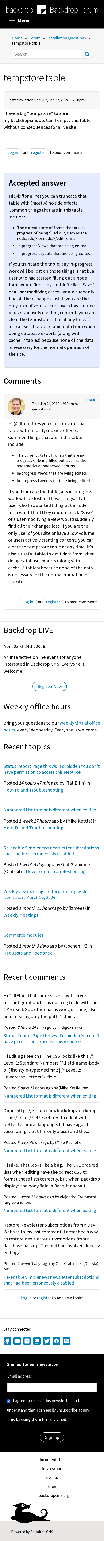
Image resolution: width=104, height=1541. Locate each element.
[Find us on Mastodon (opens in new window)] (37, 1341)
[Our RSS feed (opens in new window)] (66, 1341)
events (52, 1477)
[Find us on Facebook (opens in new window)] (57, 1341)
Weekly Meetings (21, 915)
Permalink (89, 400)
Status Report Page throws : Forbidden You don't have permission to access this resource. (52, 769)
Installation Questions (66, 38)
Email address (19, 1376)
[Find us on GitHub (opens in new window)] (8, 1341)
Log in (12, 152)
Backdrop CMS (41, 1531)
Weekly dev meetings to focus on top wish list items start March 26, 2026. (48, 894)
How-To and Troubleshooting (33, 790)
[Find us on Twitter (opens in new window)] (47, 1341)
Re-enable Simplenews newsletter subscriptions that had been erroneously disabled (51, 850)
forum (52, 1486)
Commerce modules (23, 935)
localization (52, 1468)
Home (17, 38)
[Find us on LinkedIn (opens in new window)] (27, 1341)
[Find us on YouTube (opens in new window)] (17, 1341)
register (38, 152)
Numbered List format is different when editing (50, 810)
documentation (52, 1459)
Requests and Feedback (28, 953)
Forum (35, 38)
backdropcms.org (54, 1495)
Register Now (50, 686)
